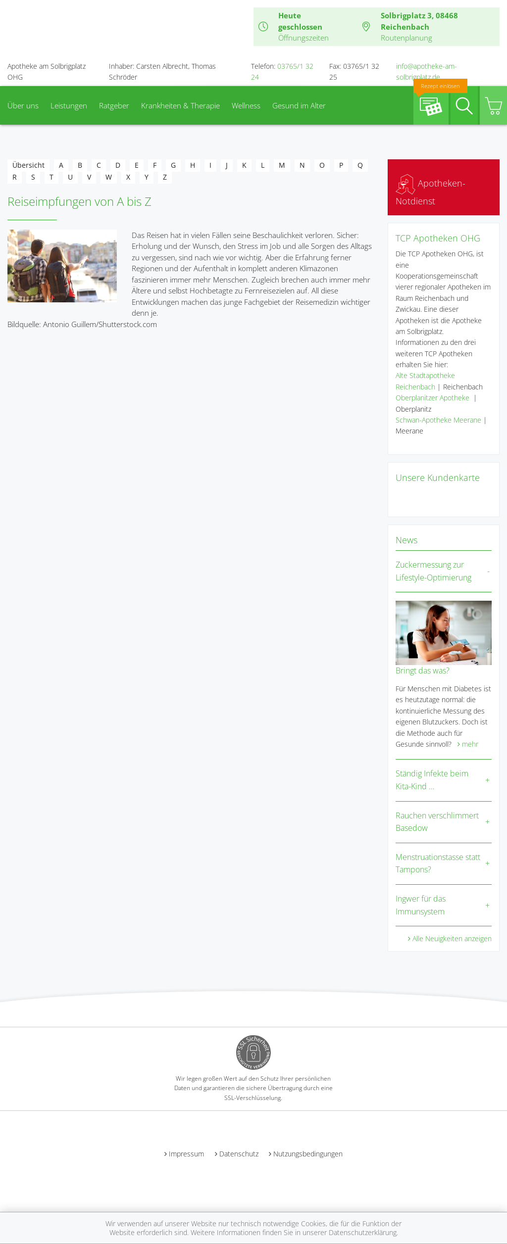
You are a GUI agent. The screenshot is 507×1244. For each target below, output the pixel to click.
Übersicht (28, 165)
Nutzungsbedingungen (308, 1153)
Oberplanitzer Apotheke (432, 397)
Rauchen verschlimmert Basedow (437, 822)
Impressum (186, 1153)
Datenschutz (238, 1153)
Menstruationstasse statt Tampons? (438, 863)
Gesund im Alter (299, 105)
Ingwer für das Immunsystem (421, 905)
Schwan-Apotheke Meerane (438, 420)
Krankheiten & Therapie (180, 105)
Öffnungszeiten (303, 38)
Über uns (23, 105)
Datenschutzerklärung (363, 1232)
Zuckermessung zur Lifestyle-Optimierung (433, 571)
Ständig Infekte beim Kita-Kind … (432, 780)
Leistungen (69, 105)
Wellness (246, 105)
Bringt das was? (423, 670)
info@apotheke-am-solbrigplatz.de (426, 71)
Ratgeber (114, 105)
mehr (470, 744)
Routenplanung (406, 38)
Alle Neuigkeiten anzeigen (452, 938)
